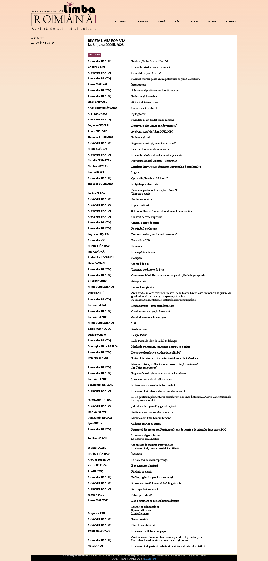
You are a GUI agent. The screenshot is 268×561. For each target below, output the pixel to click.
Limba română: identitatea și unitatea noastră (158, 391)
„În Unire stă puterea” (144, 367)
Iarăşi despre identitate (144, 184)
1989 (134, 323)
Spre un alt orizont (142, 510)
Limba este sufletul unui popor (149, 531)
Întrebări (136, 454)
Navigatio (136, 258)
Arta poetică (138, 281)
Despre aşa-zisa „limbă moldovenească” (154, 234)
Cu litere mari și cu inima (146, 424)
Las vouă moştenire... (143, 287)
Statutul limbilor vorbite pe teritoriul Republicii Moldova (164, 358)
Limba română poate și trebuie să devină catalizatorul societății (168, 546)
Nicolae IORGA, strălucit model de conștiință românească (164, 364)
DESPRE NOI (142, 22)
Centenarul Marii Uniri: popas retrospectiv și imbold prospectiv (168, 275)
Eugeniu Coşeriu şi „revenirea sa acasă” (153, 143)
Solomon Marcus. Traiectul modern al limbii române (161, 211)
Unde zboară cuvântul (144, 108)
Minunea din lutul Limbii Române (151, 418)
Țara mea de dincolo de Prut (147, 269)
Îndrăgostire (138, 85)
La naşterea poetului (143, 400)
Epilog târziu (138, 114)
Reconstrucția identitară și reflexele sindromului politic (163, 300)
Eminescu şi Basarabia (144, 96)
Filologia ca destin (141, 471)
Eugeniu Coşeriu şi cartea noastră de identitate (158, 373)
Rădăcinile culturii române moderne (152, 412)
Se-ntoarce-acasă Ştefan (145, 439)
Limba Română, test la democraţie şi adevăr (156, 155)
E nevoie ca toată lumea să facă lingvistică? (156, 483)
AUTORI (194, 22)
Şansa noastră (139, 519)
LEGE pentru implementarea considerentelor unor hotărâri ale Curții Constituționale (181, 397)
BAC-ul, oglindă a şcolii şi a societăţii (152, 477)
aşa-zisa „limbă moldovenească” (154, 125)
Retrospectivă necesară (144, 489)
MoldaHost (150, 559)
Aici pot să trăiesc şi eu (144, 102)
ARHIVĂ (161, 22)
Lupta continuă (140, 205)
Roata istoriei (139, 329)
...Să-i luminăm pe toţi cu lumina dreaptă (155, 501)
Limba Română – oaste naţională (150, 67)
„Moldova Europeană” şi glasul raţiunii (153, 406)
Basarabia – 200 (140, 240)
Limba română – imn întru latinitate (152, 306)
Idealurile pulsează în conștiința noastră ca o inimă (160, 346)
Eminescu (136, 246)
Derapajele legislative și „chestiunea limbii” (156, 352)
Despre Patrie (139, 335)
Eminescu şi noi (140, 137)
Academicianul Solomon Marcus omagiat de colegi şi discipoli (166, 537)
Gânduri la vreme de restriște (148, 317)
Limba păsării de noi (143, 252)
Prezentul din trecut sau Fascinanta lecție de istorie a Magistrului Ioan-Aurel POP (178, 429)
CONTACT (231, 22)
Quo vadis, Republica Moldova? (149, 178)
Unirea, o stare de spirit (145, 223)
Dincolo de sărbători (143, 525)
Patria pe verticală (141, 495)
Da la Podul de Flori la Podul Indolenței (154, 341)
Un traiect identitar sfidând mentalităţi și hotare (159, 540)
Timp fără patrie (140, 193)
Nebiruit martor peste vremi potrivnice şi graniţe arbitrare (165, 79)
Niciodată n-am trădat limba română (152, 120)
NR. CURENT (121, 22)
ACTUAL (212, 22)
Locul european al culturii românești (152, 379)
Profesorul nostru (141, 199)
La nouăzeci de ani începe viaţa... (150, 460)
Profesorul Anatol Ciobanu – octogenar (154, 161)
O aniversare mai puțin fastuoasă (150, 311)
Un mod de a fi (140, 264)
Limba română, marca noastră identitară (155, 448)
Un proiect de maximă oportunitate (152, 445)
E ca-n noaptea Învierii (144, 465)
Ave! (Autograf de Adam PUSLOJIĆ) (152, 131)
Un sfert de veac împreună (146, 217)
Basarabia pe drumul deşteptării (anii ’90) (155, 190)
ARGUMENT (94, 55)
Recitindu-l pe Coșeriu (144, 228)
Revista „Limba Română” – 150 (149, 61)
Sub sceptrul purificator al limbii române (154, 90)
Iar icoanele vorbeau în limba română (153, 385)
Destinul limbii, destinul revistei (150, 149)
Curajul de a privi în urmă (146, 73)
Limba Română (140, 513)
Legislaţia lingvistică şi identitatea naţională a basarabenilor (166, 167)
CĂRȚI (178, 22)
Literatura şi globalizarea (145, 435)
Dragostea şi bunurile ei (145, 507)
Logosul (135, 172)
